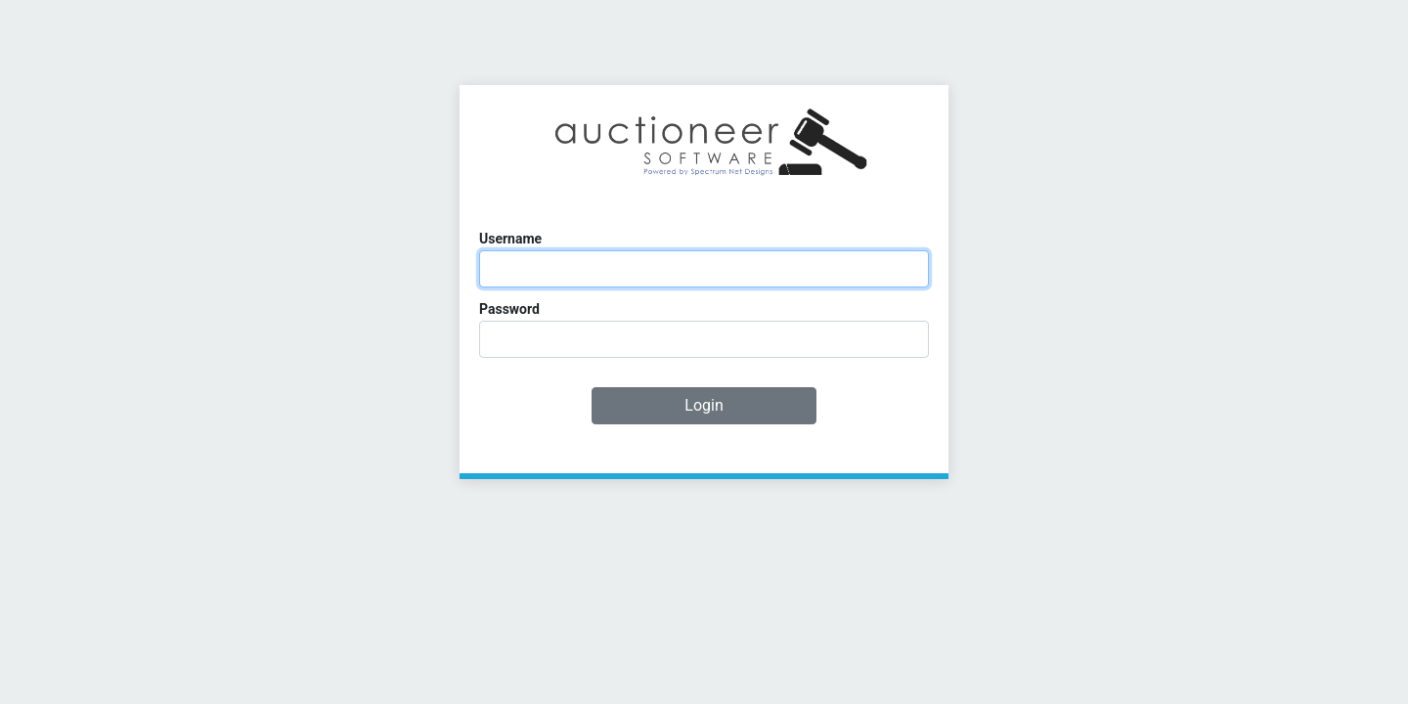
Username (510, 238)
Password (509, 309)
